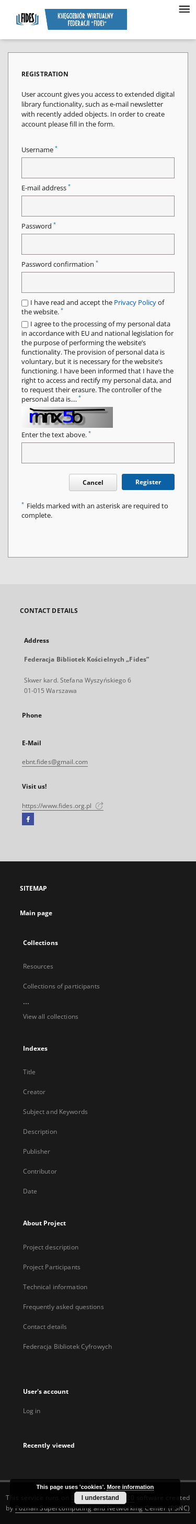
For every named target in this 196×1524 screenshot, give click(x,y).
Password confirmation (59, 264)
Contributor (40, 1171)
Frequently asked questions (63, 1306)
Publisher (37, 1151)
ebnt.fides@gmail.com (55, 761)
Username (39, 149)
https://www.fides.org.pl (62, 805)
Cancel (93, 482)
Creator (34, 1091)
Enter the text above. (56, 434)
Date (30, 1191)
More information (130, 1487)
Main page (36, 912)
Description (40, 1131)
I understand (100, 1498)
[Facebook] (28, 819)
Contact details (45, 1326)
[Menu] (184, 8)
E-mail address (46, 188)
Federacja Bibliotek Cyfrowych (67, 1346)
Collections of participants (61, 986)
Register (148, 481)
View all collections (50, 1016)
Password (38, 226)
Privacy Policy (135, 302)
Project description (50, 1247)
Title (29, 1071)
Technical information (55, 1286)
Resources (38, 966)
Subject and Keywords (55, 1111)
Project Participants (51, 1267)
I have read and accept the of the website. (92, 307)
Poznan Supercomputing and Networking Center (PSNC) (102, 1508)
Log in (32, 1410)
